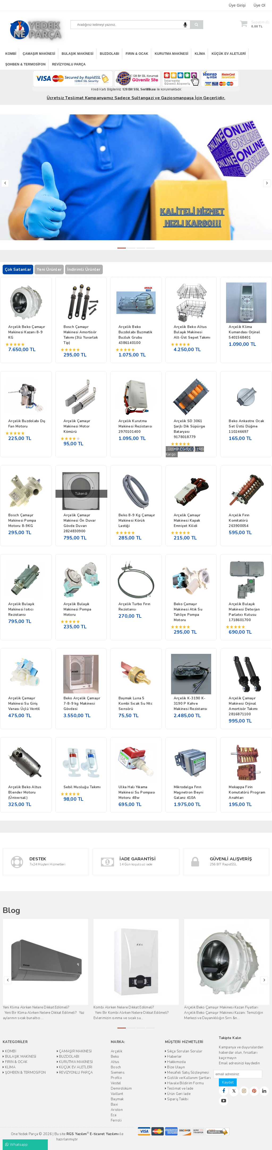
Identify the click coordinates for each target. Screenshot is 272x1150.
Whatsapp (16, 1144)
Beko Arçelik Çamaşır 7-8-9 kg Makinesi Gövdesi (81, 703)
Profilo (116, 1078)
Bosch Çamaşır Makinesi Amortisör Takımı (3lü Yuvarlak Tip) (80, 335)
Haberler (173, 1056)
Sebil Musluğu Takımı (81, 787)
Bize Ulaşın (175, 1067)
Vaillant (117, 1093)
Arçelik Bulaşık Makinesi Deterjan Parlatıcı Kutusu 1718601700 (244, 612)
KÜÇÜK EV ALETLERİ (229, 54)
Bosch (116, 1067)
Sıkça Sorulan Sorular (183, 1051)
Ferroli (116, 1120)
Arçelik (116, 1051)
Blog (11, 910)
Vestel (116, 1083)
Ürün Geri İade (177, 1093)
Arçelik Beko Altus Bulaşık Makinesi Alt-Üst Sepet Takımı (192, 332)
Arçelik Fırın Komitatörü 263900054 (239, 520)
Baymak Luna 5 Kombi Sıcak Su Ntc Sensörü (135, 703)
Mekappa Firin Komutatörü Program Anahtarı (247, 792)
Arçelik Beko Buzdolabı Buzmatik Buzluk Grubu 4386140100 (135, 335)
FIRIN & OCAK (137, 54)
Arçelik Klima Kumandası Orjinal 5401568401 (244, 332)
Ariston (117, 1109)
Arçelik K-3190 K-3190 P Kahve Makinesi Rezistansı (190, 703)
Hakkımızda (175, 1062)
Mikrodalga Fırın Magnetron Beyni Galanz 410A (188, 792)
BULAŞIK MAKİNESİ (78, 54)
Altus (115, 1062)
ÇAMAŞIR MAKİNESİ (39, 54)
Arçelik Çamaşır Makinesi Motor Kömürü (76, 426)
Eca (113, 1115)
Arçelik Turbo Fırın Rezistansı (134, 607)
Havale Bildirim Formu (184, 1083)
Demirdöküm (121, 1088)
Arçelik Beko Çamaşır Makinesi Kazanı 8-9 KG (26, 332)
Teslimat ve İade (179, 1088)
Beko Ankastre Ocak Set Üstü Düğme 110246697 (246, 426)
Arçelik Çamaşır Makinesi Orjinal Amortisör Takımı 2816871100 (243, 706)
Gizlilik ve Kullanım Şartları (188, 1078)
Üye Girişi (237, 5)
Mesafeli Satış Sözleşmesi (187, 1072)
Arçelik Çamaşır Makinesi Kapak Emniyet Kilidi (187, 520)
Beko (115, 1056)
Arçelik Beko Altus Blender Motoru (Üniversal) (24, 792)
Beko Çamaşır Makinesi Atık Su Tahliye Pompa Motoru (188, 612)
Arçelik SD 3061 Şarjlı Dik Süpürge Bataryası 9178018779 (189, 429)
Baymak (117, 1099)
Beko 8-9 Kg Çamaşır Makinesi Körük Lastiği (136, 520)
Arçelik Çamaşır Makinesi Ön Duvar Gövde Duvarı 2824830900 (79, 523)
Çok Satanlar (18, 269)
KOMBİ (10, 54)
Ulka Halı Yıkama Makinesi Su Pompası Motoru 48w (136, 792)
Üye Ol (259, 5)
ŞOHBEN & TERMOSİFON (25, 64)
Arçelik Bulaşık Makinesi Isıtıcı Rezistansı (21, 609)
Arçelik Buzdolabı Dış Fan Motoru (26, 424)
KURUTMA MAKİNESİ (171, 54)
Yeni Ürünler (49, 269)
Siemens (118, 1072)
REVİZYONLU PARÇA (69, 64)
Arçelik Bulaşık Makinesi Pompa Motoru (77, 609)
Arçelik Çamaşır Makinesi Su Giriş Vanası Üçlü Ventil (24, 703)
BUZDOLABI (109, 54)
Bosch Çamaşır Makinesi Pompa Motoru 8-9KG (22, 520)
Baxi (114, 1104)
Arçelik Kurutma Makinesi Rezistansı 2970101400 (135, 426)
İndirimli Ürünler (83, 269)
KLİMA (200, 54)
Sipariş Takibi (176, 1099)
